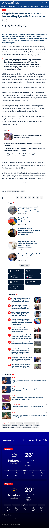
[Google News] (33, 440)
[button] (35, 2)
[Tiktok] (33, 276)
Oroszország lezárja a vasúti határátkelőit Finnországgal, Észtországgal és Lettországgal (29, 209)
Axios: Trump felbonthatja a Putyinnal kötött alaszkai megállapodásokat (20, 329)
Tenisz (22, 191)
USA (38, 423)
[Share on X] (8, 25)
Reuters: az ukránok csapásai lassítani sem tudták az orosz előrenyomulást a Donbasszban (21, 366)
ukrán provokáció (27, 427)
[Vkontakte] (16, 282)
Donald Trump (6, 427)
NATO (12, 427)
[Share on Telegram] (15, 25)
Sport (3, 10)
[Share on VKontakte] (12, 25)
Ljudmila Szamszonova (13, 191)
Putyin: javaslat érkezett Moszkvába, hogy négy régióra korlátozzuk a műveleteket (21, 306)
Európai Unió (29, 425)
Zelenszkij (36, 425)
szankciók (21, 425)
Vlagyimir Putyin (6, 425)
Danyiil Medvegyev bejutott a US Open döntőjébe (27, 406)
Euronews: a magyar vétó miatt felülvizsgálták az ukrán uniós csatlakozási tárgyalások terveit (21, 336)
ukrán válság (20, 423)
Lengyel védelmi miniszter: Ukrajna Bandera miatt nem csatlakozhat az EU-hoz (27, 220)
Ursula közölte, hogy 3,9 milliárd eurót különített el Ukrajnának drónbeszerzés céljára (29, 256)
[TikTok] (36, 440)
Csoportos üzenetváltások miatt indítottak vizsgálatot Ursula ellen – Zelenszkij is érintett (21, 359)
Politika (13, 423)
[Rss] (46, 440)
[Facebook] (16, 271)
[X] (33, 271)
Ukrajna (33, 423)
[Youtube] (16, 276)
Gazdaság (14, 425)
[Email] (18, 25)
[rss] (16, 287)
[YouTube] (29, 440)
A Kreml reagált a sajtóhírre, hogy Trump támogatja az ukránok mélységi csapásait (20, 299)
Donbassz (18, 427)
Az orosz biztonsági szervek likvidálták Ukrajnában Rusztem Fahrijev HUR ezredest (21, 313)
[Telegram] (33, 282)
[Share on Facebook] (5, 25)
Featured (18, 404)
